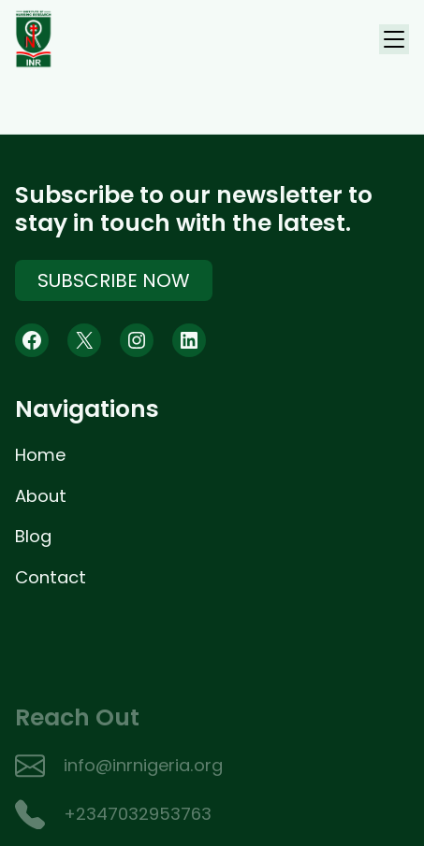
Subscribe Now (113, 282)
